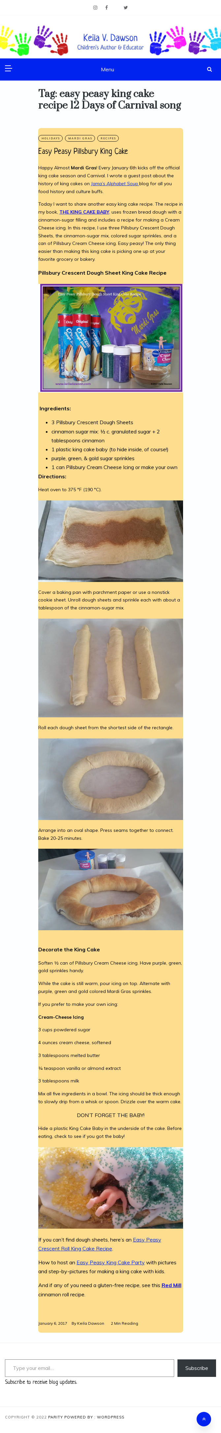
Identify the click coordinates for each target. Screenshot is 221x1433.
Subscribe (196, 1368)
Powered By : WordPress (94, 1417)
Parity (56, 1417)
